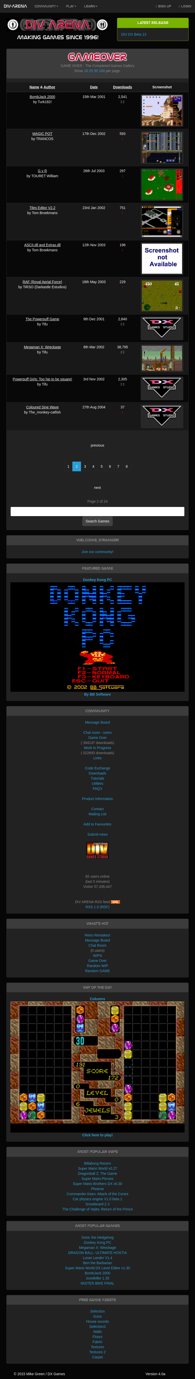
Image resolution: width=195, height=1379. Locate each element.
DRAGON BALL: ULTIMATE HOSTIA (97, 1253)
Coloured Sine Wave (42, 407)
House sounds (97, 1321)
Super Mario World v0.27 (97, 1168)
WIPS (97, 956)
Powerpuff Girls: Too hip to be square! (42, 379)
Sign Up (163, 6)
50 (96, 71)
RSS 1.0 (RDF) (97, 907)
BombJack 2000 (42, 97)
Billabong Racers (97, 1163)
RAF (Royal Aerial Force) (42, 282)
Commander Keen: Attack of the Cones (97, 1194)
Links (97, 758)
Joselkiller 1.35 (97, 1278)
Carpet (97, 1357)
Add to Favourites (97, 824)
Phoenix (97, 1189)
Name (34, 87)
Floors (98, 1337)
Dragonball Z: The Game (97, 1173)
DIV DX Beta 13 (133, 34)
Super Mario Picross (97, 1179)
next (97, 488)
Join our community (97, 552)
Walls (97, 1332)
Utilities (97, 783)
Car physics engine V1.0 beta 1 (97, 1199)
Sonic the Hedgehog (98, 1237)
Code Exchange (97, 768)
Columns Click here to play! (97, 1067)
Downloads (122, 87)
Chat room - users (97, 732)
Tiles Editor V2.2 (42, 208)
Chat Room (98, 945)
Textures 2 (97, 1352)
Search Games (97, 521)
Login (185, 6)
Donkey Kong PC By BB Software (97, 637)
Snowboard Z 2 (98, 1204)
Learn (91, 6)
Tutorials (97, 778)
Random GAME (97, 971)
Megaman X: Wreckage (42, 347)
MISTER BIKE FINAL (97, 1283)
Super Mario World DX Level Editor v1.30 (97, 1268)
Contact (97, 809)
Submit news (97, 834)
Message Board (97, 722)
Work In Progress (97, 748)
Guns (97, 1316)
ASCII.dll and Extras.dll (42, 245)
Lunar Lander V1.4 (97, 1258)
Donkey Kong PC (97, 1242)
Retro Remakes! (97, 935)
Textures (97, 1347)
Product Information (97, 799)
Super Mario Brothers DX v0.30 (97, 1184)
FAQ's (97, 789)
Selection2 (97, 1327)
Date (94, 87)
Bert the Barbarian (97, 1263)
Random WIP (97, 966)
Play (71, 6)
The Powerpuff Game (42, 319)
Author (49, 87)
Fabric (98, 1342)
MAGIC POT (42, 134)
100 (102, 71)
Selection (97, 1311)
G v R (42, 171)
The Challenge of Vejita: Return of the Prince (97, 1209)
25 (91, 71)
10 (86, 71)
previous (97, 445)
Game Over (97, 738)
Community (46, 6)
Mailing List (97, 814)
